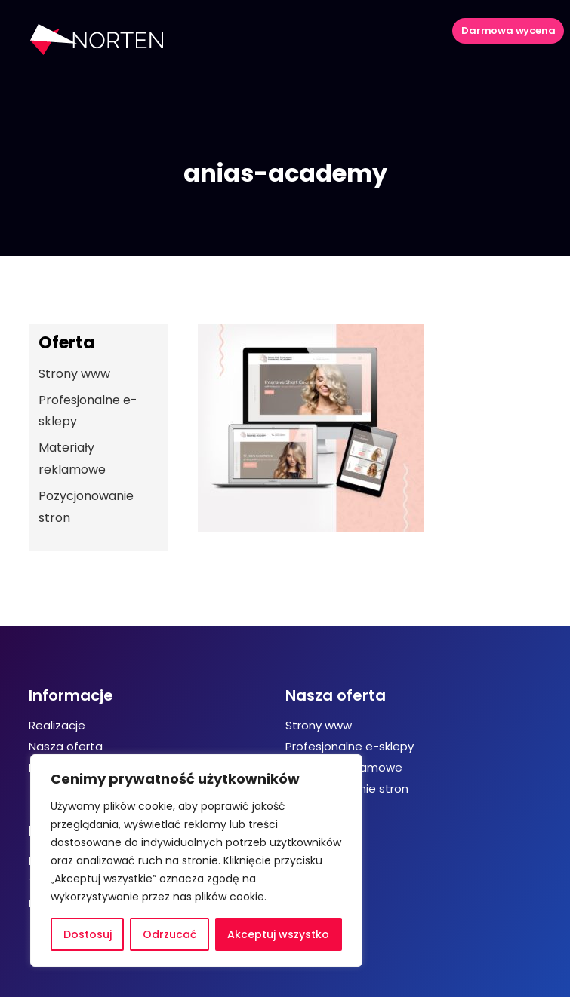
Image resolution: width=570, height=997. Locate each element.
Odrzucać (169, 934)
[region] (196, 860)
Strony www (74, 373)
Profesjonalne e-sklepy (349, 746)
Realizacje (57, 725)
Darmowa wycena (508, 30)
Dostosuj (87, 934)
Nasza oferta (66, 746)
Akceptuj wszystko (278, 934)
